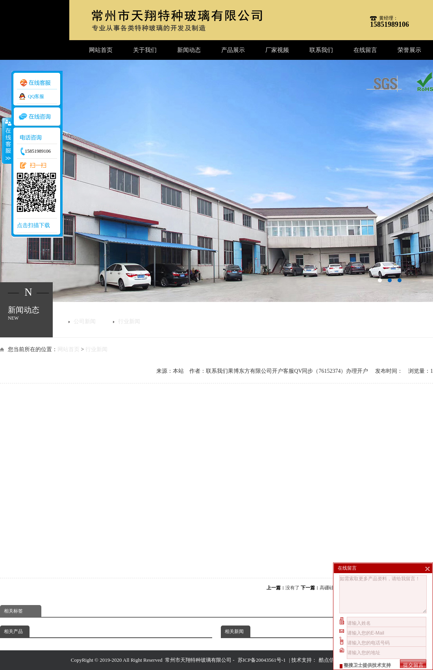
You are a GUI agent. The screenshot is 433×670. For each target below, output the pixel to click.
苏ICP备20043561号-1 (262, 660)
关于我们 (145, 50)
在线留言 (365, 50)
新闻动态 (189, 50)
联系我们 (321, 50)
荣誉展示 (409, 50)
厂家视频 (277, 50)
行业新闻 (129, 321)
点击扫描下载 (33, 225)
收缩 (6, 140)
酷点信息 (329, 660)
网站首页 (101, 50)
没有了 (292, 587)
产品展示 (233, 50)
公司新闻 (85, 321)
